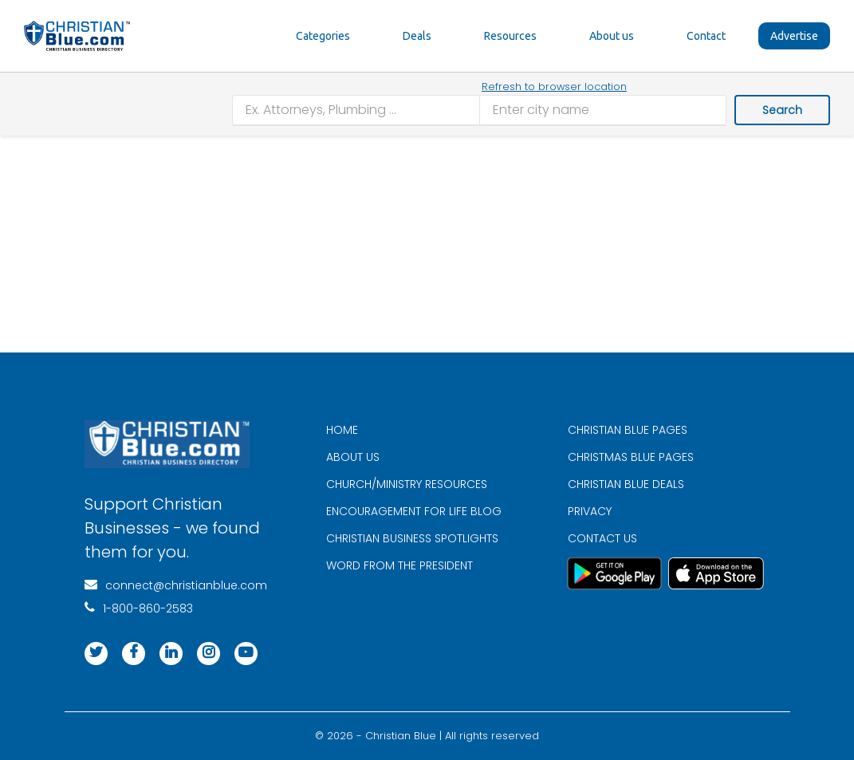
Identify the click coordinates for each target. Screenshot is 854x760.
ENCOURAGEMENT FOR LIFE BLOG (414, 511)
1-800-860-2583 (139, 608)
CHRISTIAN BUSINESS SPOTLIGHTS (412, 538)
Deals (417, 36)
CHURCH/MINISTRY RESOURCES (406, 484)
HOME (342, 430)
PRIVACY (590, 511)
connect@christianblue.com (176, 585)
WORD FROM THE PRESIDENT (399, 565)
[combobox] (355, 110)
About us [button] (611, 36)
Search (782, 110)
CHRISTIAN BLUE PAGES (627, 430)
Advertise (794, 36)
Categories (323, 36)
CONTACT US (602, 538)
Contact (706, 36)
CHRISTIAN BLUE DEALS (626, 484)
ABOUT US (353, 457)
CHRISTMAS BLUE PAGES (631, 457)
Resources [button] (510, 36)
